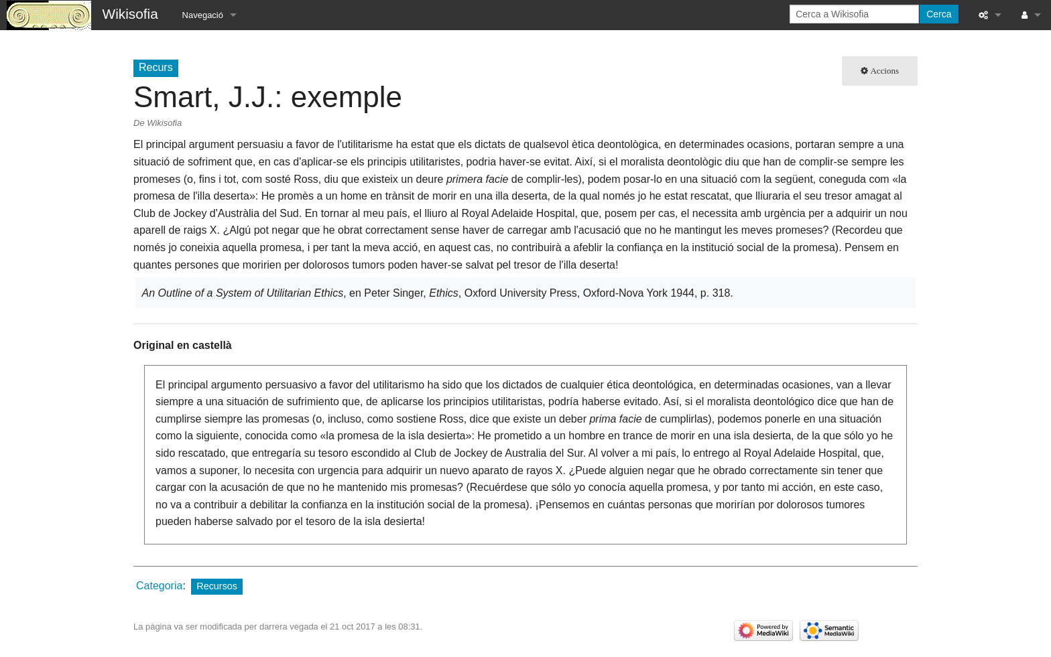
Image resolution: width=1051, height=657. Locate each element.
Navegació (202, 15)
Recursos (216, 586)
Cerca (938, 14)
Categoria (159, 585)
